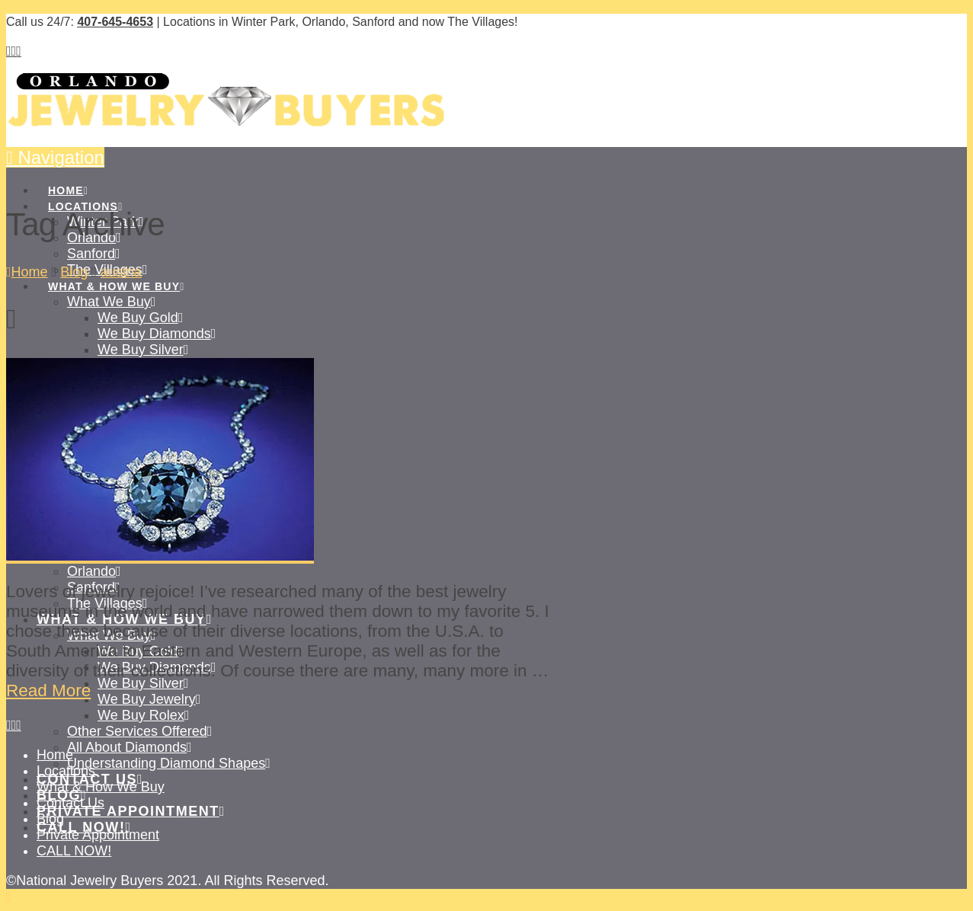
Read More (48, 690)
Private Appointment (98, 834)
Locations (66, 770)
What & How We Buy (101, 786)
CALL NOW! (74, 850)
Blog (50, 818)
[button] (55, 157)
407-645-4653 (115, 21)
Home (55, 754)
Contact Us (70, 802)
